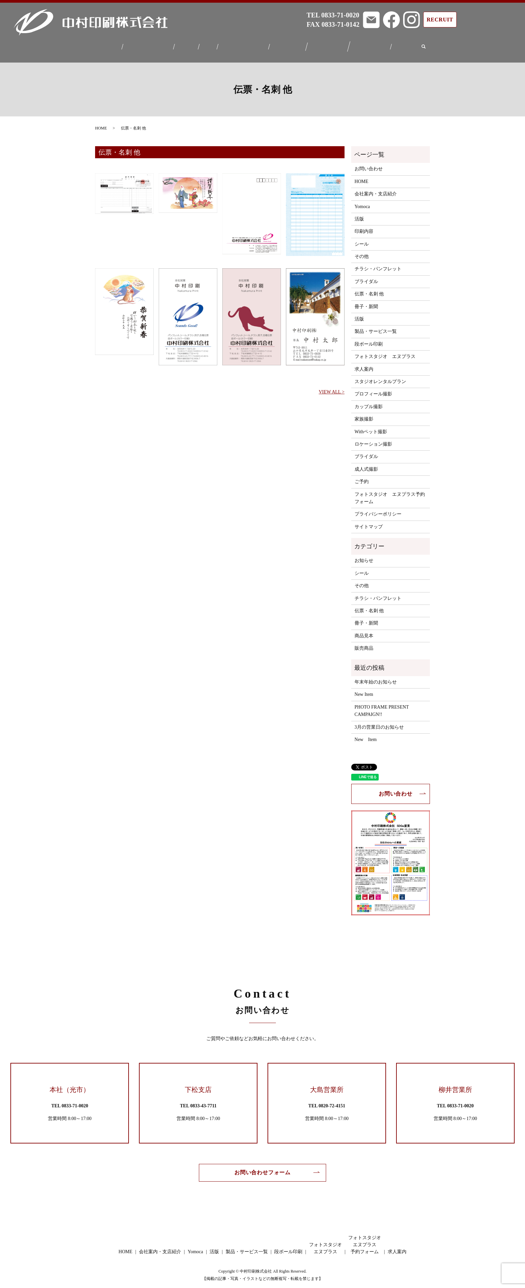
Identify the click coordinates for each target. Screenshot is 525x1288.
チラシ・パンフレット (378, 264)
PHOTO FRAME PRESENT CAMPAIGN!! (382, 707)
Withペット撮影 (371, 427)
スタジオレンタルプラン (380, 377)
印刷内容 (364, 227)
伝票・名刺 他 (369, 289)
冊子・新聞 (366, 302)
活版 (207, 44)
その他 (362, 252)
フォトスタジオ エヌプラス (385, 352)
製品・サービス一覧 (243, 44)
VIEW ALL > (332, 387)
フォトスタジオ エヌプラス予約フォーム (390, 493)
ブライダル (366, 277)
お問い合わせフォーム (262, 1168)
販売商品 (364, 644)
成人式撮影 (366, 465)
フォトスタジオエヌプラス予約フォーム (374, 44)
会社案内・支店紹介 (145, 44)
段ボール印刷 (289, 44)
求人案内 (410, 44)
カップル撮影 (369, 402)
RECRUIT (440, 19)
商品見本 (364, 631)
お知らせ (364, 556)
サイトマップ (369, 522)
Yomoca (185, 44)
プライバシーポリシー (378, 510)
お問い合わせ (369, 164)
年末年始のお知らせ (376, 677)
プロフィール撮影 (373, 389)
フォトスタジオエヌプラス (330, 45)
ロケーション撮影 (373, 440)
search (428, 45)
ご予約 (362, 477)
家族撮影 (364, 415)
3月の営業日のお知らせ (379, 722)
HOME (106, 44)
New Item (364, 690)
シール (362, 240)
